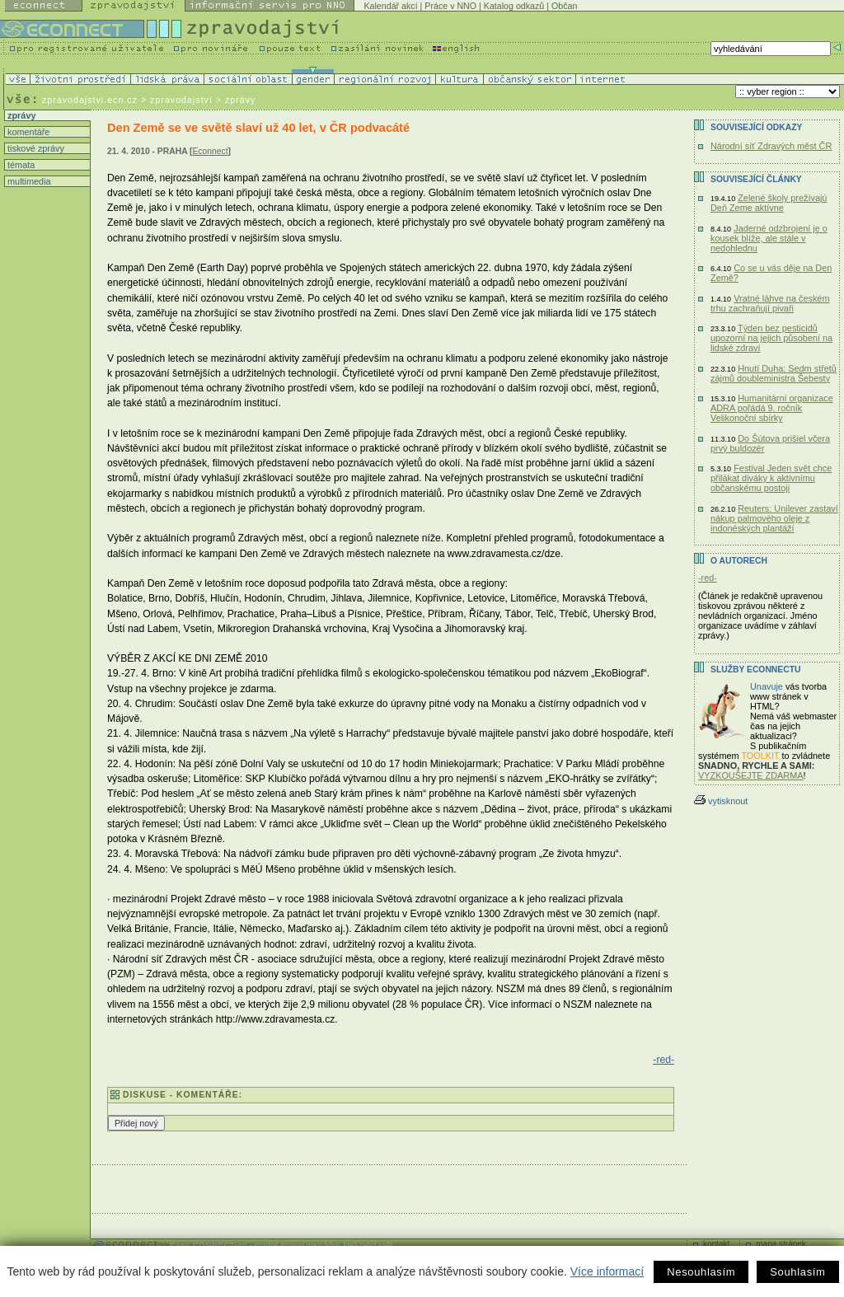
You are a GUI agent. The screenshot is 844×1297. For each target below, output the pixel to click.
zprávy (20, 115)
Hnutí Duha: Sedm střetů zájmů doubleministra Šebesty (773, 373)
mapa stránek (781, 1243)
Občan (564, 6)
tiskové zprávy (34, 148)
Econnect (210, 151)
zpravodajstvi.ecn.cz (90, 100)
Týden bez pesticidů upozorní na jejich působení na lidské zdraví (771, 338)
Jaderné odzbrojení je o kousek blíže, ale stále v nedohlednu (769, 238)
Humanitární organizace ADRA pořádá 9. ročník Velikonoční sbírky (771, 408)
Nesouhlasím (701, 1272)
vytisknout (721, 801)
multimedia (28, 181)
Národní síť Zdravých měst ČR (771, 146)
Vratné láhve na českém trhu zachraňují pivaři (769, 303)
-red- (663, 1059)
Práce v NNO (450, 6)
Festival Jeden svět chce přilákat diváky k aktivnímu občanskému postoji (771, 478)
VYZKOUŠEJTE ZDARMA (751, 775)
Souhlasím (797, 1272)
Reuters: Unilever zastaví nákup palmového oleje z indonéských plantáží (774, 518)
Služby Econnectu (755, 669)
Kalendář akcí (390, 6)
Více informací (607, 1271)
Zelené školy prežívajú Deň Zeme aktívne (768, 203)
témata (20, 165)
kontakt (716, 1243)
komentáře (27, 132)
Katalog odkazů (514, 6)
